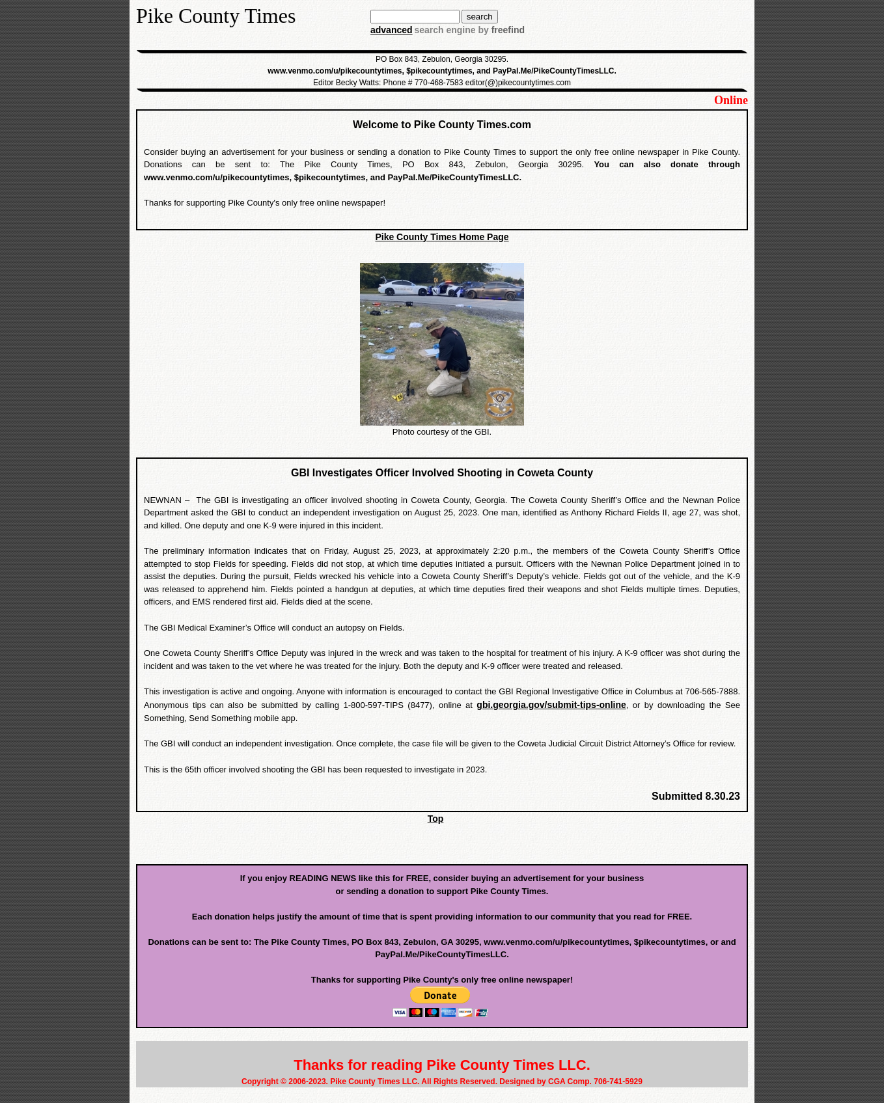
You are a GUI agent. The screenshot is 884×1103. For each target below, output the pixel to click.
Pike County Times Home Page (441, 237)
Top (436, 818)
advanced (391, 30)
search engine (444, 30)
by (500, 30)
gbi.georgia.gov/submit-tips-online (551, 705)
